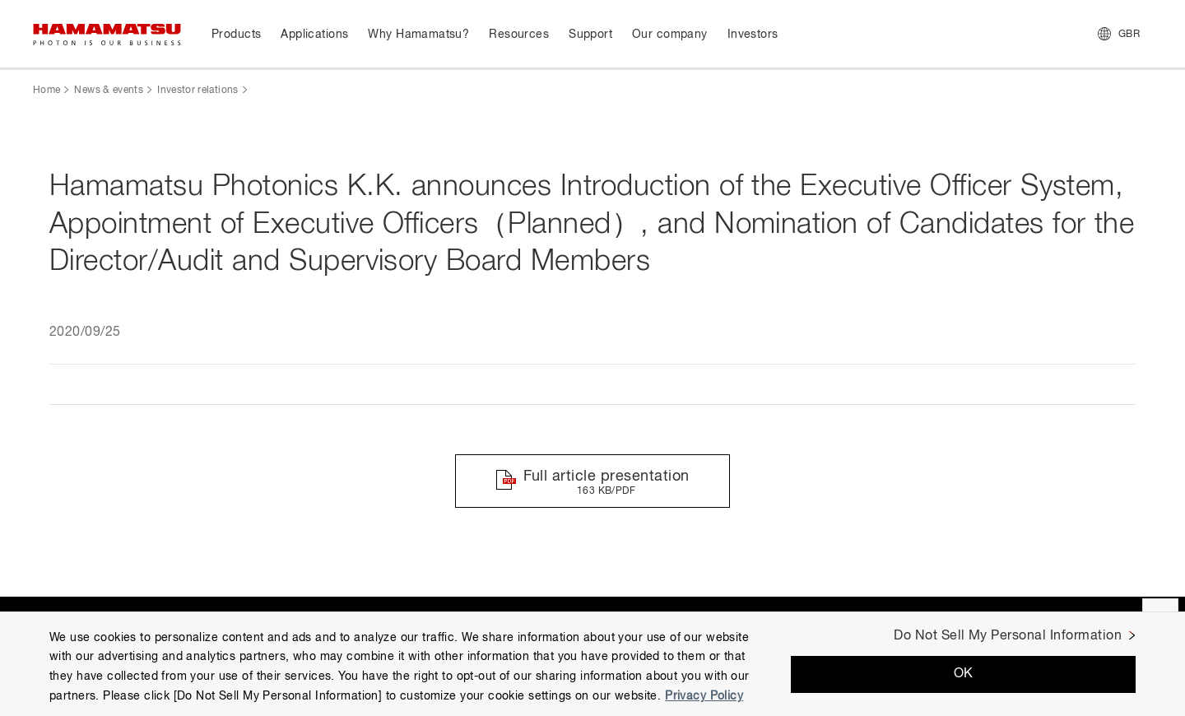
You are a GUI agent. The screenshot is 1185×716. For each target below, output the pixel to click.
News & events (108, 90)
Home (46, 90)
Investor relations (197, 90)
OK (964, 674)
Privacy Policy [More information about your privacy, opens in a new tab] (704, 696)
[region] (592, 663)
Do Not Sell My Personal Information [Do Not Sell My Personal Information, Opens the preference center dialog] (1008, 636)
